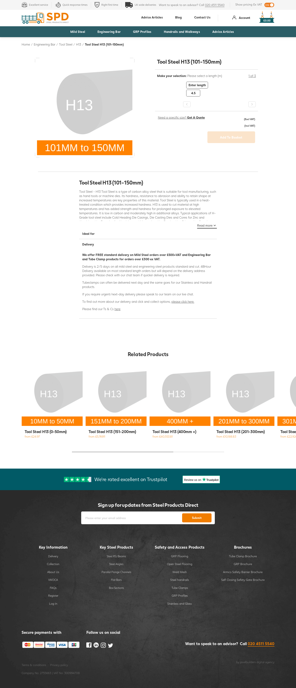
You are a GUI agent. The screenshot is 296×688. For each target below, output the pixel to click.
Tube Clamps (179, 587)
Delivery (53, 556)
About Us (53, 572)
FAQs (53, 587)
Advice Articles (223, 31)
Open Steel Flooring (179, 564)
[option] (206, 89)
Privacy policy (59, 665)
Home (26, 44)
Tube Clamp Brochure (243, 556)
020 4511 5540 (214, 5)
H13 (78, 44)
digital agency (265, 662)
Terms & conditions (34, 665)
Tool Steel (65, 44)
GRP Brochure (243, 564)
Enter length (197, 85)
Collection (53, 564)
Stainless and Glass (179, 603)
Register (53, 595)
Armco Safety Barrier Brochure (242, 572)
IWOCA (53, 579)
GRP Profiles (142, 31)
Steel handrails (179, 579)
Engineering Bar (109, 31)
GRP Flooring (179, 556)
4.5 (193, 93)
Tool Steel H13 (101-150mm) (104, 44)
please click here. (182, 301)
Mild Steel (77, 31)
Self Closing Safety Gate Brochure (243, 579)
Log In (53, 603)
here (117, 309)
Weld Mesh (179, 572)
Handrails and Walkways (182, 31)
